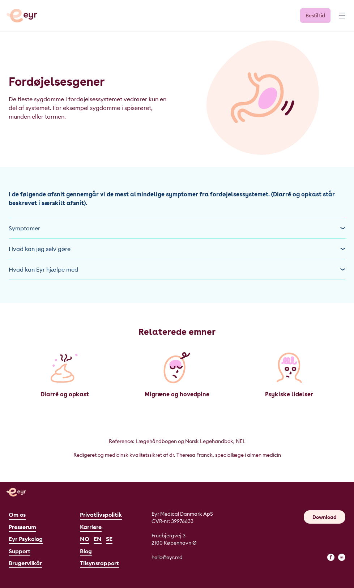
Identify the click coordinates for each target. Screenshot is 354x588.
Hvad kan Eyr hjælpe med (177, 269)
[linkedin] (342, 557)
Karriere (91, 527)
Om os (17, 514)
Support (19, 551)
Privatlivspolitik (101, 514)
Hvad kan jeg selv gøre (177, 248)
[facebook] (331, 557)
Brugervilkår (25, 563)
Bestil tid (315, 15)
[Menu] (341, 19)
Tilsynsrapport (99, 563)
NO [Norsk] (84, 538)
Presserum (22, 527)
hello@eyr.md (167, 557)
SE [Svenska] (109, 538)
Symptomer (177, 228)
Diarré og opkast (297, 194)
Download (324, 517)
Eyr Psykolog (26, 538)
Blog (86, 551)
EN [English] (98, 538)
